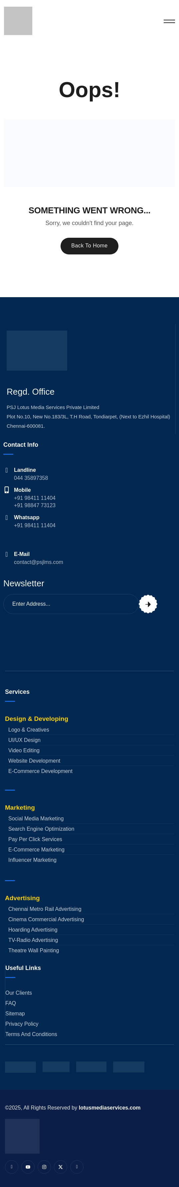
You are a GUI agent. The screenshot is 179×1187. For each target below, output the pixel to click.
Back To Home (89, 245)
